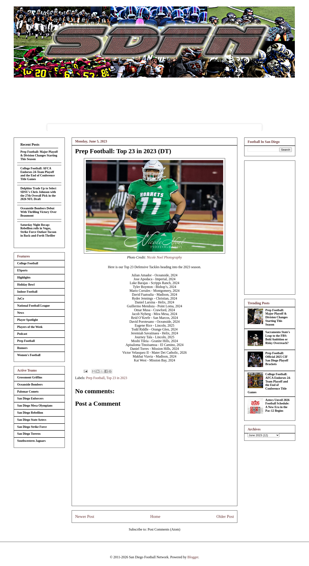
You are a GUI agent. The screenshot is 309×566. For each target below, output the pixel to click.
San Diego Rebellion (30, 412)
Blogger (192, 557)
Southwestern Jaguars (31, 440)
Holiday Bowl (26, 284)
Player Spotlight (27, 319)
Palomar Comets (28, 391)
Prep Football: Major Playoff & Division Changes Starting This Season (39, 155)
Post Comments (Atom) (164, 529)
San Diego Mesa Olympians (35, 405)
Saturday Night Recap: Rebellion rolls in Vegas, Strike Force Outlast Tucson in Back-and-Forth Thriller (38, 230)
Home (155, 516)
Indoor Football (27, 291)
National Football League (33, 305)
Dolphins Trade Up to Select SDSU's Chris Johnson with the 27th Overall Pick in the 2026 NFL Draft (38, 194)
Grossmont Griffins (29, 377)
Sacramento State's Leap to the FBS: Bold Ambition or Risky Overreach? (277, 337)
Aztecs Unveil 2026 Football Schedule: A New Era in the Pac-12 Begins (277, 405)
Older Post (225, 516)
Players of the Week (29, 327)
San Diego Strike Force (32, 426)
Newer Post (84, 516)
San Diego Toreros (29, 433)
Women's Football (29, 355)
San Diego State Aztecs (31, 419)
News (20, 312)
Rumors (22, 348)
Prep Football (95, 378)
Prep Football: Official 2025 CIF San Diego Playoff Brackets (276, 359)
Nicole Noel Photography (164, 257)
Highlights (23, 277)
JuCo (20, 298)
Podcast (22, 333)
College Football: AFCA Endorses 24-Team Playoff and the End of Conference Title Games (37, 174)
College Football (27, 263)
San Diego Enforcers (30, 398)
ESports (22, 270)
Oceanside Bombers (30, 384)
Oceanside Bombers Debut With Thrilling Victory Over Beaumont (38, 212)
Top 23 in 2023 (116, 378)
